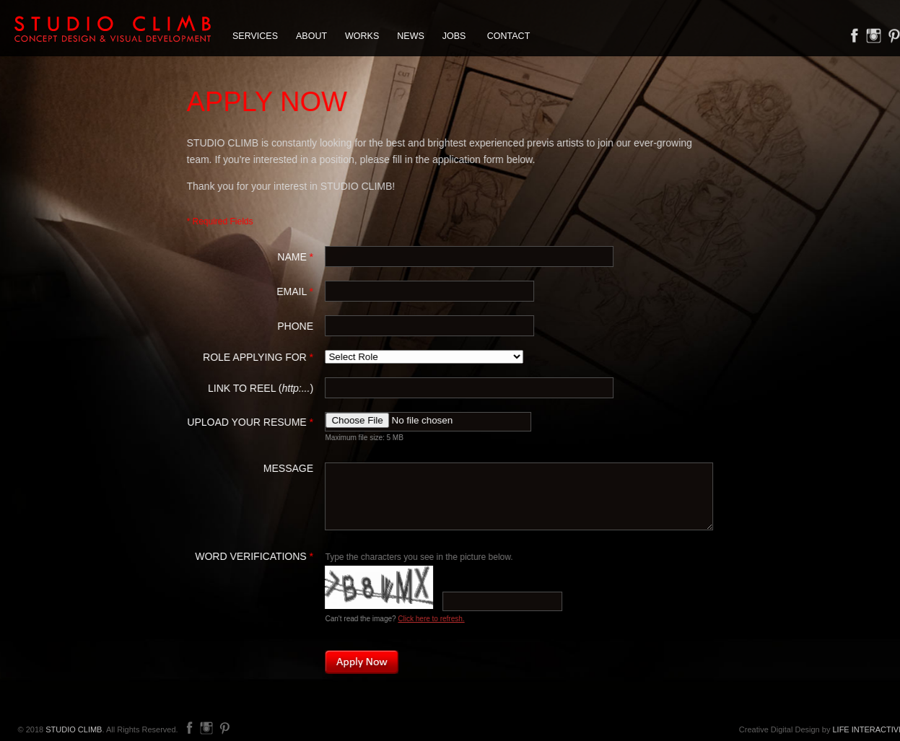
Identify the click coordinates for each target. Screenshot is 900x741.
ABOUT (311, 36)
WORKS (362, 36)
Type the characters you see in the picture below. (419, 557)
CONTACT (508, 36)
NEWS (410, 36)
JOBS (454, 36)
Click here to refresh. (431, 619)
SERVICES (255, 36)
